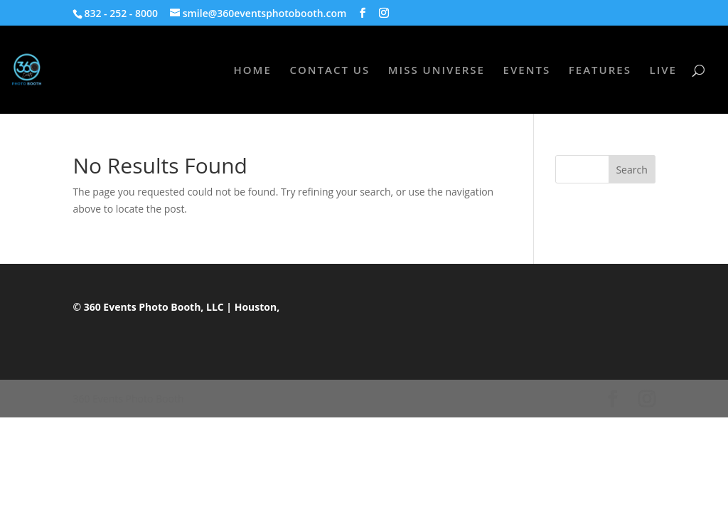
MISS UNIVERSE (436, 71)
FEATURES (600, 71)
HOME (253, 71)
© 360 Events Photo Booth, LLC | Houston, (176, 307)
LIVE (663, 71)
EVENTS (527, 71)
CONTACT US (329, 71)
